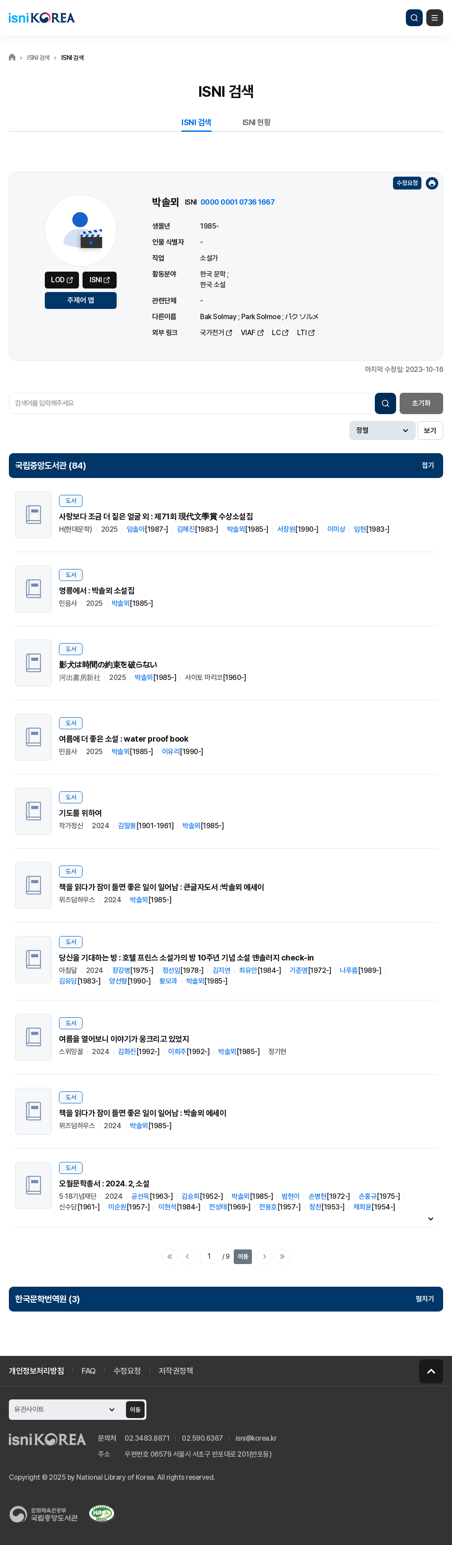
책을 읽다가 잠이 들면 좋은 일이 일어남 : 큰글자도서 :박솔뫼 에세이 (161, 887)
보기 (430, 431)
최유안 (248, 970)
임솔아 (136, 529)
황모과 (168, 981)
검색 (414, 17)
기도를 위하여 (80, 813)
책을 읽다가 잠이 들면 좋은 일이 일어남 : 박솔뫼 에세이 (142, 1113)
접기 (428, 465)
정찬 (315, 1207)
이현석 (167, 1207)
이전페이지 (188, 1256)
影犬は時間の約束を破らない (108, 664)
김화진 (127, 1051)
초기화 (421, 403)
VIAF (248, 332)
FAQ (89, 1370)
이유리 (171, 751)
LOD (58, 280)
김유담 (68, 981)
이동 (243, 1256)
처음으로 (170, 1256)
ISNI (96, 280)
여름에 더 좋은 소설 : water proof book (123, 738)
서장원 (286, 529)
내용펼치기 (431, 1218)
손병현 (318, 1196)
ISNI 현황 (257, 122)
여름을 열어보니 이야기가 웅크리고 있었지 (124, 1038)
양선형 (118, 981)
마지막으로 (282, 1256)
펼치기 (425, 1299)
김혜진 (186, 529)
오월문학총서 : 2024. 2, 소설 (104, 1183)
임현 (360, 529)
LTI (302, 332)
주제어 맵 (80, 300)
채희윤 (363, 1207)
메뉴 (434, 17)
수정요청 (407, 182)
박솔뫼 (236, 529)
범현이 (291, 1196)
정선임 (171, 970)
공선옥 (140, 1196)
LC (276, 332)
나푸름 (349, 970)
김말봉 (127, 826)
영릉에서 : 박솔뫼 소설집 (96, 590)
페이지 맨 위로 (431, 1371)
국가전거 (212, 332)
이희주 (177, 1051)
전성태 (218, 1207)
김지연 (221, 970)
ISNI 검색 (196, 122)
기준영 (299, 970)
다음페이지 (264, 1256)
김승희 (190, 1196)
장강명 (121, 970)
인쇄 (432, 183)
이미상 (336, 529)
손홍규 (368, 1196)
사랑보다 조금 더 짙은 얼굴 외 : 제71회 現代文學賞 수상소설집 (156, 516)
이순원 (117, 1207)
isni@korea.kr (256, 1438)
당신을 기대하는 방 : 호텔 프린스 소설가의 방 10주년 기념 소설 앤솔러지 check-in (186, 957)
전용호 (268, 1207)
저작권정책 (176, 1370)
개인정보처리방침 (36, 1370)
